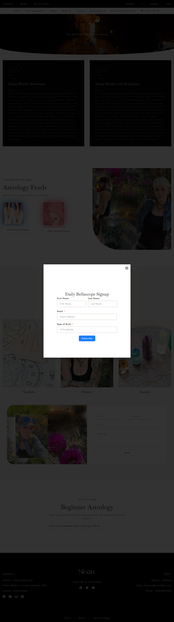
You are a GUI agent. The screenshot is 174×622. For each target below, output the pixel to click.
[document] (87, 311)
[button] (127, 268)
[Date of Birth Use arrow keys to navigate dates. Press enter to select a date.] (87, 330)
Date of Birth (64, 324)
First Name (63, 298)
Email (60, 311)
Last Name (94, 298)
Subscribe (87, 338)
